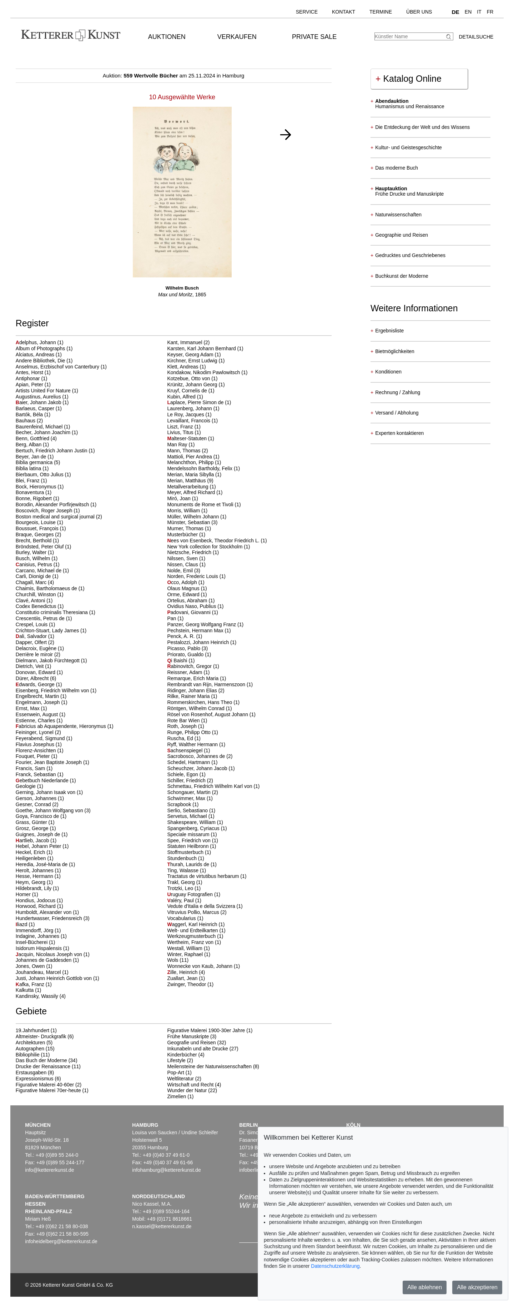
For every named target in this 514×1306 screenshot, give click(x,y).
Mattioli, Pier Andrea (190, 456)
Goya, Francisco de (38, 816)
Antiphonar (28, 378)
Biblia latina (29, 468)
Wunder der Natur (187, 1090)
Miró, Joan (179, 498)
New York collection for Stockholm (205, 546)
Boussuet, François (38, 528)
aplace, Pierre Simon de (196, 402)
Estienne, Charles (36, 720)
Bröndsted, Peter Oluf (40, 546)
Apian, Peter (30, 384)
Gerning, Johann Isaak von (46, 792)
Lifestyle (176, 1060)
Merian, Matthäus (187, 480)
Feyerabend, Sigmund (41, 738)
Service (307, 12)
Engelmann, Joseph (38, 702)
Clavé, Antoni (31, 600)
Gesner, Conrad (34, 804)
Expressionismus (35, 1078)
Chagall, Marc (32, 582)
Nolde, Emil (180, 570)
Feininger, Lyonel (35, 732)
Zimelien (176, 1096)
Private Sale (314, 36)
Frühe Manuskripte (188, 1036)
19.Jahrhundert (32, 1030)
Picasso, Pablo (184, 648)
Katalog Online (409, 79)
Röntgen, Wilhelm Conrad (196, 708)
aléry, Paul (181, 900)
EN (468, 12)
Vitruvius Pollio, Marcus (193, 912)
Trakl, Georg (181, 882)
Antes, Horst (30, 372)
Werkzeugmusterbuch (192, 936)
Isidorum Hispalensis (39, 948)
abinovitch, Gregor (190, 666)
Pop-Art (175, 1072)
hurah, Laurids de (188, 864)
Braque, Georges (35, 534)
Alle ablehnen (424, 1287)
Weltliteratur (180, 1078)
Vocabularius (182, 918)
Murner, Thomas (186, 528)
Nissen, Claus (183, 564)
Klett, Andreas (183, 367)
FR (490, 12)
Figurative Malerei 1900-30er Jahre (206, 1030)
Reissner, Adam (185, 672)
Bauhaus (26, 420)
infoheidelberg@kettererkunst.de (61, 1241)
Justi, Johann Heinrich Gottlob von (54, 978)
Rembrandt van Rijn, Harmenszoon (207, 684)
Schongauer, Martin (189, 792)
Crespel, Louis (32, 624)
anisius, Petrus (35, 564)
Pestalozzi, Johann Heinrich (198, 642)
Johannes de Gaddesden (44, 960)
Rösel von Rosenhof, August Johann (208, 714)
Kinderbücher (182, 1055)
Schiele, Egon (183, 774)
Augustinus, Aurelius (39, 397)
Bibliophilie (28, 1055)
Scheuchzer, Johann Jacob (197, 768)
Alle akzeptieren (477, 1287)
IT (479, 12)
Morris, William (184, 510)
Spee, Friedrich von (189, 840)
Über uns (419, 12)
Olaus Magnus (184, 588)
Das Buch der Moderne (41, 1060)
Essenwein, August (37, 714)
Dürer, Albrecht (33, 678)
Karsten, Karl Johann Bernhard (202, 348)
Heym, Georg (31, 882)
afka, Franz (31, 984)
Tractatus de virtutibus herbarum (203, 876)
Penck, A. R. (181, 636)
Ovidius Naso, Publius (192, 606)
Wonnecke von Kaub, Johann (200, 966)
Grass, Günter (32, 822)
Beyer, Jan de (32, 456)
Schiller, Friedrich (187, 780)
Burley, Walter (32, 552)
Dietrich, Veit (30, 666)
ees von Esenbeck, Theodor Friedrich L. (214, 540)
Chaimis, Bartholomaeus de (47, 588)
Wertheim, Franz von (191, 942)
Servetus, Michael (187, 816)
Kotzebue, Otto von (189, 378)
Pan (172, 618)
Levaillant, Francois (189, 420)
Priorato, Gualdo (186, 654)
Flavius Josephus (36, 744)
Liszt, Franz (180, 427)
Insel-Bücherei (32, 942)
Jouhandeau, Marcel (39, 972)
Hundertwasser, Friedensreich (50, 918)
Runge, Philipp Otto (189, 732)
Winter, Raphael (185, 954)
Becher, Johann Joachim (44, 432)
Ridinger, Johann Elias (192, 690)
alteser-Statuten (187, 438)
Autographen (30, 1048)
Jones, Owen (31, 966)
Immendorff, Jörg (35, 930)
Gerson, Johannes (37, 798)
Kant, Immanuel (185, 342)
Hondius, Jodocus (36, 900)
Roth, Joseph (182, 726)
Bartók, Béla (30, 414)
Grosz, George (33, 828)
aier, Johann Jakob (39, 402)
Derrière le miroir (35, 654)
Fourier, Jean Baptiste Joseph (49, 762)
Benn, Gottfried (33, 438)
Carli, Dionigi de (34, 576)
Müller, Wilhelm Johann (193, 516)
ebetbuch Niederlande (43, 780)
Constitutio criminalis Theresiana (52, 612)
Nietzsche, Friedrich (190, 552)
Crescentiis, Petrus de (41, 618)
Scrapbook (179, 804)
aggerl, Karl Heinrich (192, 924)
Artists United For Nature (44, 390)
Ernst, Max (28, 708)
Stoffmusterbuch (186, 852)
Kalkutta (25, 990)
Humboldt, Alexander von (44, 912)
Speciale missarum (189, 834)
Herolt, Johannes (35, 870)
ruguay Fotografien (190, 894)
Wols (173, 960)
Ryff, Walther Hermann (193, 744)
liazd (22, 924)
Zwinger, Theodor (187, 984)
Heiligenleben (31, 858)
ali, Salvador (32, 636)
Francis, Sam (31, 768)
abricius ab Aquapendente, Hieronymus (61, 726)
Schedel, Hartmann (189, 762)
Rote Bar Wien (184, 720)
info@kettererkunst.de (49, 1170)
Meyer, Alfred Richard (191, 492)
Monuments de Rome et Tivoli (201, 504)
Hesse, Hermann (35, 876)
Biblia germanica (35, 462)
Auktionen (167, 36)
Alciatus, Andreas (36, 354)
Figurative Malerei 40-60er (45, 1085)
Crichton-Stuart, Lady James (48, 630)
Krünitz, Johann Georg (192, 384)
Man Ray (177, 444)
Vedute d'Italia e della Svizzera (201, 906)
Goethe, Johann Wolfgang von (50, 810)
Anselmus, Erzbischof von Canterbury (58, 367)
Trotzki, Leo (181, 888)
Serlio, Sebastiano (188, 810)
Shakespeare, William (192, 822)
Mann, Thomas (184, 450)
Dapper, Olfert (32, 642)
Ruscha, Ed (180, 738)
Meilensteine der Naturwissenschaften (209, 1066)
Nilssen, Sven (183, 558)
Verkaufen (237, 36)
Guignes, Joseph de (38, 834)
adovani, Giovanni (189, 612)
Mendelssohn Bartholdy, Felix (200, 468)
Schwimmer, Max (186, 798)
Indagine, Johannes (38, 936)
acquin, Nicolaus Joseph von (50, 954)
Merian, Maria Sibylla (191, 474)
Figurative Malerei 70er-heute (48, 1090)
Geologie (26, 786)
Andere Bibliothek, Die (41, 360)
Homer (24, 894)
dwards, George (36, 684)
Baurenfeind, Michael (40, 427)
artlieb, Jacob (33, 840)
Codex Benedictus (37, 606)
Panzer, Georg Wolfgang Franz (202, 624)
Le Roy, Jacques (186, 414)
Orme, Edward (184, 594)
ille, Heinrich (183, 972)
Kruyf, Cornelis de (187, 390)
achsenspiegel (185, 750)
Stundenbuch (182, 858)
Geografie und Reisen (191, 1042)
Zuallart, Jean (183, 978)
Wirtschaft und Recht (190, 1085)
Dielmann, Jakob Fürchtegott (48, 660)
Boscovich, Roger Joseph (45, 510)
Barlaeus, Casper (36, 408)
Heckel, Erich (31, 852)
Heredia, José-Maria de (42, 864)
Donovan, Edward (36, 672)
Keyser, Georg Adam (191, 354)
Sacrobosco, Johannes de (196, 756)
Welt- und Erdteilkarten (193, 930)
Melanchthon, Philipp (191, 462)
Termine (380, 12)
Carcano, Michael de (39, 570)
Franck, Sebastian (36, 774)
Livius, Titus (181, 432)
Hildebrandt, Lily (34, 888)
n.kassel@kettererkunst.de (161, 1226)
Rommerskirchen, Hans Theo (200, 702)
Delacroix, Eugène (37, 648)
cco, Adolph (182, 582)
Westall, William (185, 948)
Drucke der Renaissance (43, 1066)
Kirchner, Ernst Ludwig (192, 360)
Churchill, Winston (36, 594)
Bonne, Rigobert (34, 498)
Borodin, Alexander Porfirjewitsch (53, 504)
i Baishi (177, 660)
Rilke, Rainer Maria (189, 696)
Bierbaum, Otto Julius (40, 474)
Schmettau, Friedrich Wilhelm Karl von (210, 786)
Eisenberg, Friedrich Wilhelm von (53, 690)
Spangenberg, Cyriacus (194, 828)
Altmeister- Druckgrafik (41, 1036)
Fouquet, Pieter (33, 756)
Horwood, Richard (36, 906)
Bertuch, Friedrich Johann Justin (52, 450)
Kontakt (343, 12)
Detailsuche (476, 37)
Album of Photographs (41, 348)
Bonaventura (30, 492)
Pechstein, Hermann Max (196, 630)
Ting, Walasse (183, 870)
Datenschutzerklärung (335, 1266)
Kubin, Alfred (182, 397)
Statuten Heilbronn (188, 846)
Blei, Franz (28, 480)
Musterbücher (183, 534)
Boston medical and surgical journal (56, 516)
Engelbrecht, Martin (38, 696)
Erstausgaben (31, 1072)
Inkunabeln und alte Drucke (197, 1048)
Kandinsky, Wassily (38, 996)
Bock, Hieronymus (36, 486)
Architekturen (30, 1042)
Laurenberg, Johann (190, 408)
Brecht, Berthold (34, 540)
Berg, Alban (29, 444)
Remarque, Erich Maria (193, 678)
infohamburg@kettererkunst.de (166, 1170)
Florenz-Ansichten (36, 750)
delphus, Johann (36, 342)
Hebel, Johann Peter (39, 846)
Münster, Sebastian (189, 522)
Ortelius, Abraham (187, 600)
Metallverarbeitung (188, 486)
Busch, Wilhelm (33, 558)
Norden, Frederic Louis (193, 576)
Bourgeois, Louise (36, 522)
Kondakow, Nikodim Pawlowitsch (204, 372)
